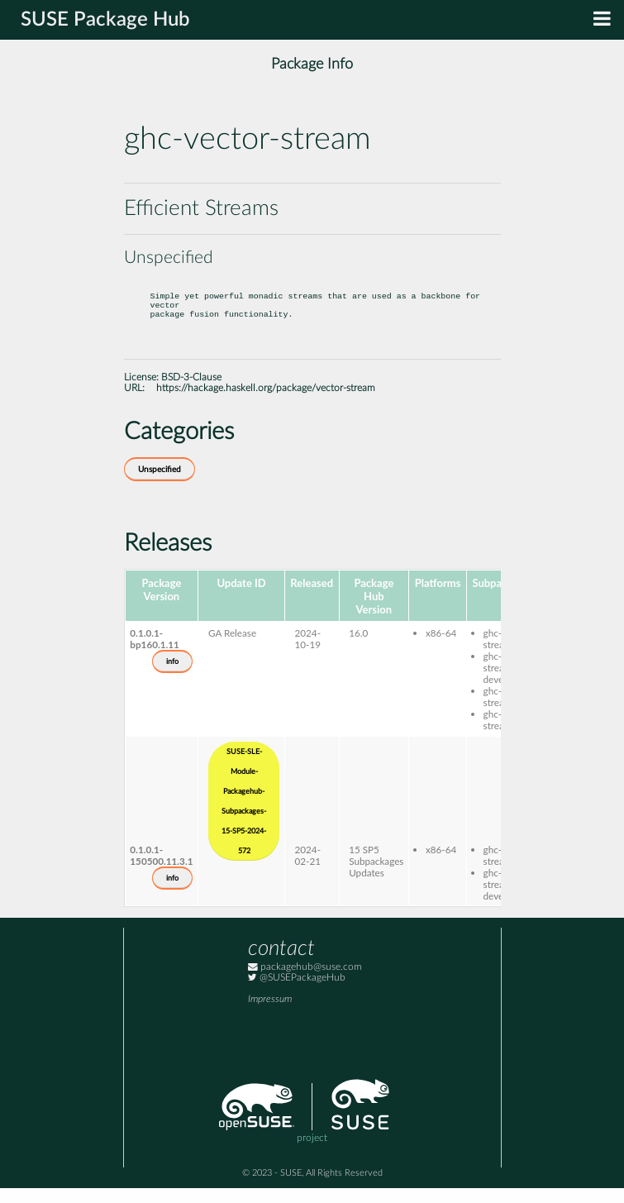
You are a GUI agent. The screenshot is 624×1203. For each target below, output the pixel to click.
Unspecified (159, 484)
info (172, 676)
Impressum (270, 1014)
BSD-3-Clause (191, 392)
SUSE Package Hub (105, 20)
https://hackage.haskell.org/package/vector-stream (265, 403)
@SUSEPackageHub (296, 992)
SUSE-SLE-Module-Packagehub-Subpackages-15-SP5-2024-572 (243, 816)
